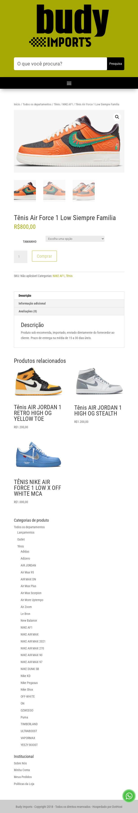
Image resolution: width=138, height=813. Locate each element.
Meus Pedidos (23, 777)
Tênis (57, 104)
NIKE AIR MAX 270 (32, 648)
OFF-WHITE (28, 696)
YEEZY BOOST (29, 745)
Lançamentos (25, 532)
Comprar (44, 256)
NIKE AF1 (67, 104)
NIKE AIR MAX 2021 (33, 641)
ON (22, 703)
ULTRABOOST (29, 731)
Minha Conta (22, 770)
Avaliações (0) (28, 311)
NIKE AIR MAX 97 (31, 662)
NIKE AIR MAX (30, 634)
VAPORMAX (28, 738)
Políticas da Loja (24, 784)
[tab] (69, 296)
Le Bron (25, 614)
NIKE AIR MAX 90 (31, 655)
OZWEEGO (27, 710)
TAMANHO (29, 241)
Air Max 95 (27, 572)
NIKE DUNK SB (30, 669)
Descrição (25, 295)
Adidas (25, 551)
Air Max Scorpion (31, 593)
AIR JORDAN (28, 565)
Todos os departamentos (37, 104)
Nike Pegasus (29, 683)
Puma (24, 717)
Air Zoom (26, 607)
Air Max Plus (28, 586)
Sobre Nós (20, 763)
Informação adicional (32, 303)
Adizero (25, 558)
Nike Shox (27, 689)
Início (17, 104)
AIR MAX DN (28, 579)
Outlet (21, 539)
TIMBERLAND (29, 724)
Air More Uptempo (32, 600)
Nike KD (26, 676)
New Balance (29, 620)
